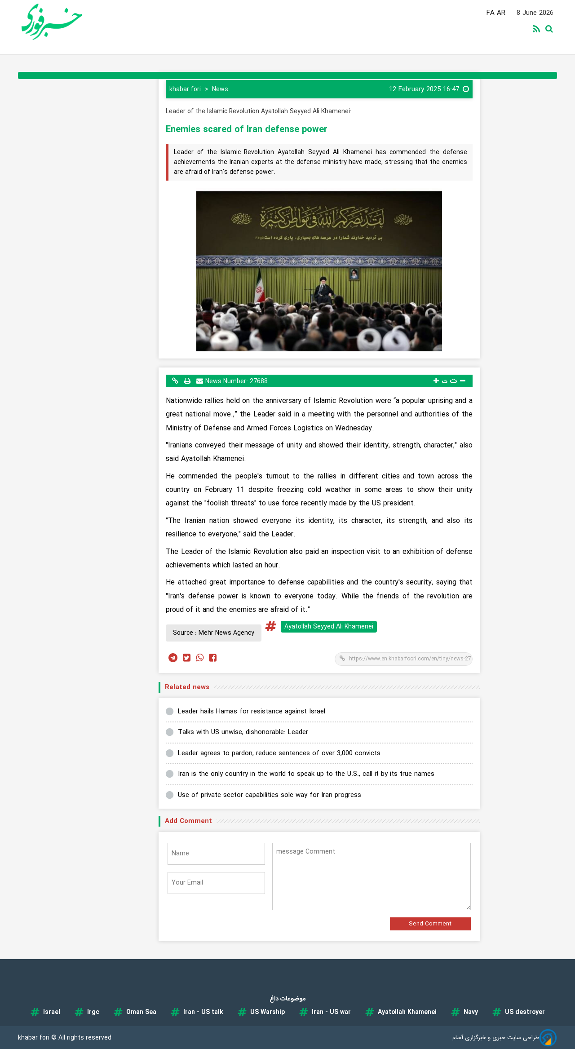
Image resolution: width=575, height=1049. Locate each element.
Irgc (93, 1012)
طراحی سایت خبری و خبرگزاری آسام (495, 1037)
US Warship (267, 1012)
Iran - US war (331, 1012)
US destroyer (525, 1012)
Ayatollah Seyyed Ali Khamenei (328, 627)
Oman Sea (141, 1012)
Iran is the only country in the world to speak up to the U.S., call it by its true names (306, 774)
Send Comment (430, 924)
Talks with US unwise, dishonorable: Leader (243, 732)
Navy (471, 1012)
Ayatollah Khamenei (407, 1012)
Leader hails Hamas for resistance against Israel (251, 711)
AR (501, 13)
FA (491, 13)
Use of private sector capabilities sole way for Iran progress (269, 795)
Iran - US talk (203, 1012)
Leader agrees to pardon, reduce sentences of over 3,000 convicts (279, 753)
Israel (51, 1012)
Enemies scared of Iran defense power (246, 130)
